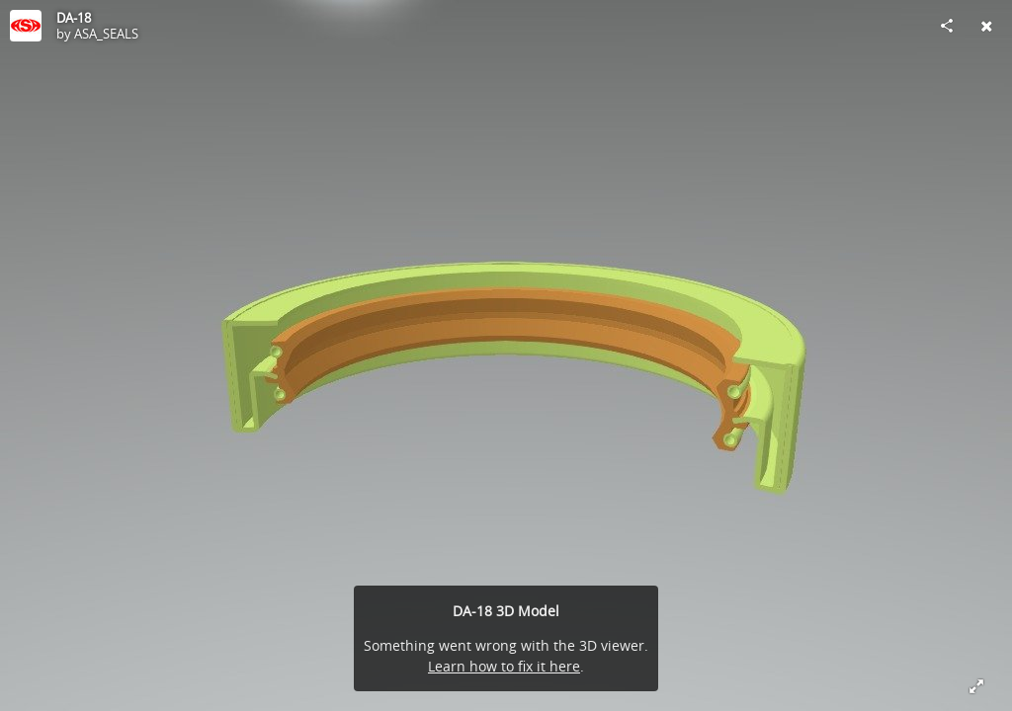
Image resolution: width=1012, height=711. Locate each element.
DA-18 (73, 18)
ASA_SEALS (106, 33)
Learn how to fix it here (504, 666)
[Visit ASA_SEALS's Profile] (26, 25)
